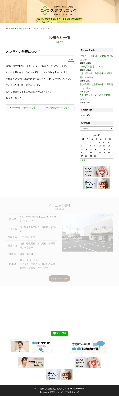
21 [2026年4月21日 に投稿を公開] (86, 153)
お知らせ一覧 (22, 29)
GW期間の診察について (92, 66)
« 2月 (82, 160)
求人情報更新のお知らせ (56, 108)
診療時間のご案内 (60, 279)
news (82, 115)
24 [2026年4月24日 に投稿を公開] (100, 153)
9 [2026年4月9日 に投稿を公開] (94, 146)
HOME (11, 29)
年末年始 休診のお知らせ (23, 108)
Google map (27, 221)
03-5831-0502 (27, 238)
